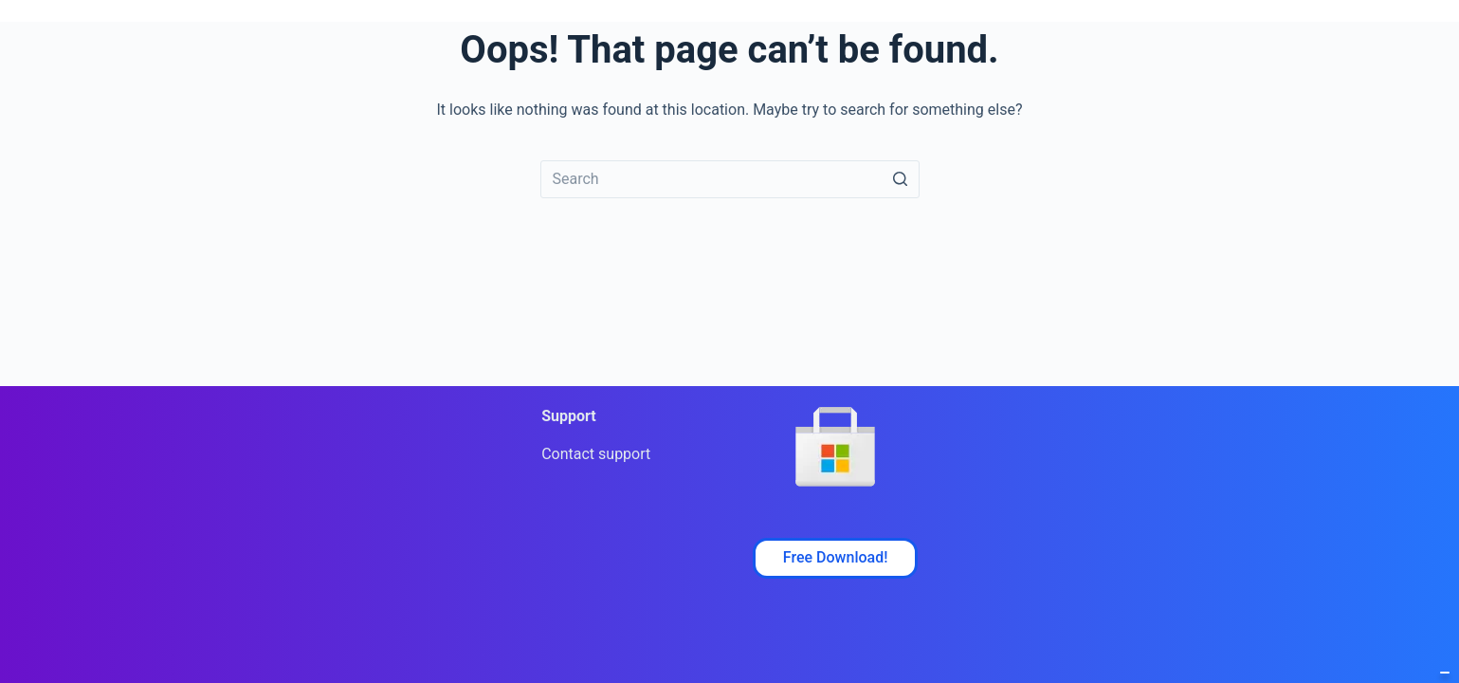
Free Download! (835, 557)
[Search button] (901, 179)
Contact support (595, 454)
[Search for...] (730, 179)
